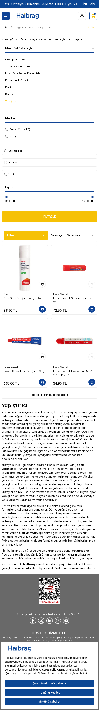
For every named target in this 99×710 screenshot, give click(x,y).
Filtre (25, 235)
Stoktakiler (13, 150)
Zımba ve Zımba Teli (18, 66)
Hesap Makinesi (15, 59)
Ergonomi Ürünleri (16, 80)
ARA (90, 27)
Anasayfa (8, 39)
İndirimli (11, 162)
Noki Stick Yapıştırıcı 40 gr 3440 (23, 298)
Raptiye (10, 94)
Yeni (9, 174)
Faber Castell (17, 129)
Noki (12, 136)
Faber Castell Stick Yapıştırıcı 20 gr (73, 299)
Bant (8, 87)
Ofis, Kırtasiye (28, 39)
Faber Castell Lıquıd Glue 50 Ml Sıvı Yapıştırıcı (73, 372)
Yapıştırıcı (11, 101)
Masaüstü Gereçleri (54, 39)
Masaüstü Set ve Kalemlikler (23, 73)
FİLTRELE (49, 217)
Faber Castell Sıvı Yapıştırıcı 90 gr (24, 371)
